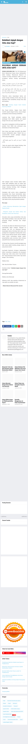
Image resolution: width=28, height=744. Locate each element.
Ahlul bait (15, 703)
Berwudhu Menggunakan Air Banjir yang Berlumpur (20, 401)
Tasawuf (15, 706)
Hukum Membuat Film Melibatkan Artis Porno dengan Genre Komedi (20, 368)
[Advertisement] (14, 20)
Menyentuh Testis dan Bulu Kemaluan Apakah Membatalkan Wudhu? (7, 368)
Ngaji (9, 321)
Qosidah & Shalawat (7, 706)
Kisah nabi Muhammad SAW (17, 711)
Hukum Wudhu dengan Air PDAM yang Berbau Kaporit (7, 401)
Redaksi (10, 336)
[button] (1, 2)
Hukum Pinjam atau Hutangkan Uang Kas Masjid (20, 385)
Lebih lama (24, 516)
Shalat (4, 703)
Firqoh (9, 703)
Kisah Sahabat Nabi (7, 714)
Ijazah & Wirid (6, 708)
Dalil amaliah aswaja (15, 708)
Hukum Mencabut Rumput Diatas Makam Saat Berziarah (7, 385)
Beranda (4, 37)
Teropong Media (5, 691)
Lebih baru (3, 516)
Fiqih (8, 37)
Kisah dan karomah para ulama (13, 700)
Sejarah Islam (6, 711)
